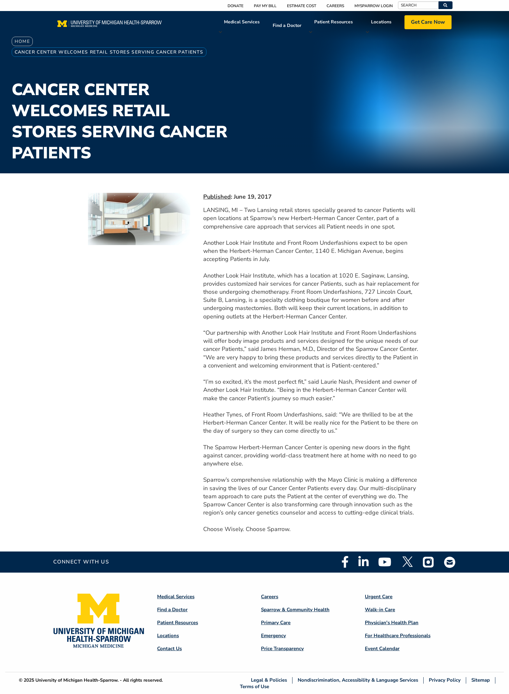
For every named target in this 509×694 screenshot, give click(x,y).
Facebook (345, 562)
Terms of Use (254, 686)
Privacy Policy (445, 680)
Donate (235, 5)
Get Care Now (428, 22)
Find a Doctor (287, 25)
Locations (381, 22)
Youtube (384, 562)
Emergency (273, 635)
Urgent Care (378, 596)
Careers (335, 5)
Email (450, 562)
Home (22, 41)
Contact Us (169, 648)
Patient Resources (333, 22)
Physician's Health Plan (391, 622)
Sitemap (480, 680)
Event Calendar (382, 648)
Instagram (428, 562)
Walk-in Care (380, 609)
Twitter (407, 562)
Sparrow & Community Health (295, 609)
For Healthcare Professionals (397, 635)
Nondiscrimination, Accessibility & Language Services (358, 680)
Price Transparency (282, 648)
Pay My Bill (265, 5)
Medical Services (242, 22)
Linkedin (363, 562)
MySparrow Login (373, 5)
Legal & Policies (269, 680)
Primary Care (276, 622)
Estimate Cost (301, 5)
